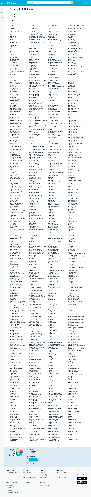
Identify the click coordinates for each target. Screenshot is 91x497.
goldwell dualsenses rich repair (17, 428)
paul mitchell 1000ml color (35, 400)
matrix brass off (13, 91)
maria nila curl (71, 131)
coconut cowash (52, 194)
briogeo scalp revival (34, 192)
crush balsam (13, 224)
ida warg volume (52, 374)
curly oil (11, 413)
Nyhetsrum (43, 475)
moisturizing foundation (73, 184)
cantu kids (12, 51)
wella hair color (71, 413)
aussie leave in (13, 385)
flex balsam (51, 266)
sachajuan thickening (73, 299)
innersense (51, 379)
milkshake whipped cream (16, 203)
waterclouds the (13, 373)
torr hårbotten (13, 370)
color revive (32, 200)
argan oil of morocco (15, 132)
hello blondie (32, 263)
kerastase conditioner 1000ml (36, 34)
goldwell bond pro (52, 302)
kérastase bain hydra (34, 286)
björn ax (50, 146)
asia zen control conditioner (35, 169)
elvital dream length (14, 177)
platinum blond (71, 249)
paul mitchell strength (34, 405)
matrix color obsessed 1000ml (75, 152)
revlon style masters (72, 290)
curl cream (12, 27)
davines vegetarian (53, 227)
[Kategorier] (2, 3)
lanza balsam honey (34, 313)
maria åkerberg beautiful (35, 359)
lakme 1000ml (13, 325)
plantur (11, 85)
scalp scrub (70, 305)
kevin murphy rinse (33, 302)
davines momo (13, 416)
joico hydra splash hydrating (55, 394)
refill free (70, 284)
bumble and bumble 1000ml (36, 195)
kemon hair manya (52, 405)
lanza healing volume (15, 102)
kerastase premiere (53, 419)
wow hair (70, 436)
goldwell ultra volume (15, 178)
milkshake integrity (33, 370)
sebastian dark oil (14, 278)
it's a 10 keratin (52, 384)
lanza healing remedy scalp (35, 325)
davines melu (32, 217)
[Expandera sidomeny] (2, 8)
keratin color (51, 423)
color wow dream (14, 408)
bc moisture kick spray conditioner (56, 125)
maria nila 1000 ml (72, 122)
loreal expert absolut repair (35, 335)
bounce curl (51, 169)
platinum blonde (71, 250)
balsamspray (13, 171)
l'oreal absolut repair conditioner (17, 322)
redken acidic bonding (15, 45)
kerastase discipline (14, 135)
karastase (50, 404)
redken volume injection (73, 275)
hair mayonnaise (52, 322)
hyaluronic (50, 353)
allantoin (12, 169)
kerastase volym (14, 319)
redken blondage (33, 414)
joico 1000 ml (13, 89)
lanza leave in (32, 54)
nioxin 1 (31, 384)
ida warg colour (32, 266)
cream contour (13, 63)
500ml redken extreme (34, 161)
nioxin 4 (31, 388)
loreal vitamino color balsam (36, 344)
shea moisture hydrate (73, 342)
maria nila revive (33, 76)
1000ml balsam (13, 77)
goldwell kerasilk (33, 255)
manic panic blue (72, 120)
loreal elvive (32, 63)
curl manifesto (32, 206)
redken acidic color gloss (74, 260)
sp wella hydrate (33, 440)
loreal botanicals (14, 88)
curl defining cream (14, 134)
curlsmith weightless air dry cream (56, 220)
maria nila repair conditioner (74, 138)
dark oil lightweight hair (34, 214)
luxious (69, 115)
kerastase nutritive (14, 315)
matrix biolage (13, 161)
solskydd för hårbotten (73, 356)
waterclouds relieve (72, 408)
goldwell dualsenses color (16, 427)
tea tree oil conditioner (73, 371)
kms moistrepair (71, 39)
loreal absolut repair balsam (16, 158)
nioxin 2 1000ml (33, 88)
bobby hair (50, 155)
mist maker (70, 178)
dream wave (13, 299)
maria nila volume (72, 145)
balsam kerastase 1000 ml (54, 111)
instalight (50, 382)
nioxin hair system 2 (72, 206)
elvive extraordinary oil (53, 253)
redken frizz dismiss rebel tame (36, 419)
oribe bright (70, 226)
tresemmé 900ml (72, 381)
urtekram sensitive (72, 393)
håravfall (50, 359)
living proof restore (33, 60)
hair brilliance (51, 315)
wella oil (69, 417)
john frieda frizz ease (15, 117)
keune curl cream (33, 46)
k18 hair (50, 402)
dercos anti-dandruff (53, 229)
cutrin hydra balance (34, 209)
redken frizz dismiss (34, 109)
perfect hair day (33, 100)
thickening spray (14, 367)
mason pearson (13, 42)
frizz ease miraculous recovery (36, 230)
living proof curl (13, 54)
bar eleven (50, 118)
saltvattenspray (71, 302)
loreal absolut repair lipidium (16, 160)
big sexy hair (13, 394)
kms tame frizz (13, 243)
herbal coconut (52, 350)
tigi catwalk (31, 151)
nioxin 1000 (32, 385)
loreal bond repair (72, 86)
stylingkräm (70, 361)
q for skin (12, 350)
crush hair (12, 411)
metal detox (70, 163)
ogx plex (70, 220)
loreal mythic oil (33, 338)
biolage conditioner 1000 (54, 135)
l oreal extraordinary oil (73, 43)
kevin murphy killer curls (73, 27)
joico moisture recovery (15, 237)
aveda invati (32, 171)
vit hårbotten (71, 397)
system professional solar (74, 368)
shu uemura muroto (33, 436)
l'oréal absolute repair (34, 48)
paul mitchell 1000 (33, 399)
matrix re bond (32, 365)
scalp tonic (70, 310)
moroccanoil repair (72, 191)
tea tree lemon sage (53, 27)
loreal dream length (14, 65)
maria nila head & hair (73, 132)
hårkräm (12, 232)
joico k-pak (51, 397)
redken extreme (13, 351)
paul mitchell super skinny (35, 407)
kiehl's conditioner (72, 34)
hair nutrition (51, 327)
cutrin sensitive (32, 210)
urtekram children (72, 388)
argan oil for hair (52, 82)
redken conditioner (72, 263)
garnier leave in (33, 241)
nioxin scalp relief (72, 207)
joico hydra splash (14, 181)
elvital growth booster (53, 249)
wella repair (70, 425)
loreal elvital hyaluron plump (74, 94)
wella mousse (71, 416)
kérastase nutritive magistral (16, 318)
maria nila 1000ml (14, 57)
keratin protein (51, 425)
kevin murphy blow (52, 439)
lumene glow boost (14, 200)
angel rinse (51, 73)
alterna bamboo (33, 163)
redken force (32, 417)
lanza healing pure (33, 324)
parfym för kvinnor (72, 240)
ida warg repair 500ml (53, 373)
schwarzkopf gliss (14, 276)
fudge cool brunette (33, 235)
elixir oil (50, 244)
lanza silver (70, 69)
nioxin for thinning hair (73, 204)
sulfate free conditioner (73, 364)
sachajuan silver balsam (73, 298)
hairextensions (51, 341)
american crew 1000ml (34, 164)
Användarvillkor (61, 465)
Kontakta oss (43, 470)
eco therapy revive (33, 226)
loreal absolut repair (34, 62)
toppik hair (70, 379)
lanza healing (71, 54)
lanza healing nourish (34, 322)
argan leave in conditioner (35, 168)
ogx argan (31, 393)
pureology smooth (14, 348)
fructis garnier (13, 114)
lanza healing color (72, 56)
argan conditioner (52, 80)
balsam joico (51, 108)
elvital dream (32, 227)
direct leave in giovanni (53, 233)
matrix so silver (13, 256)
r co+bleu (31, 411)
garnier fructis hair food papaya (17, 304)
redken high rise (33, 112)
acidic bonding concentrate (16, 282)
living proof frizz (13, 249)
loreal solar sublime (14, 198)
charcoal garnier (14, 293)
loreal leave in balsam (34, 336)
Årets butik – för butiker (29, 473)
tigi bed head (13, 215)
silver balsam (32, 437)
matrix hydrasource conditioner (75, 157)
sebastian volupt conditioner (74, 339)
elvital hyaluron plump (53, 250)
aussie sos (50, 91)
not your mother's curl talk (74, 217)
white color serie (71, 433)
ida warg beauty (14, 154)
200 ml (50, 56)
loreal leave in (13, 328)
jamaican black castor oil (35, 272)
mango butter (71, 118)
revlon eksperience (14, 356)
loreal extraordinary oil (15, 252)
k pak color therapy (53, 400)
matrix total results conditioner (36, 367)
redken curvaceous (14, 145)
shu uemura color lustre (34, 434)
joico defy (50, 391)
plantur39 (12, 76)
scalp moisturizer (72, 304)
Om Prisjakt (43, 465)
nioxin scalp (12, 342)
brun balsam (51, 171)
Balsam (28, 9)
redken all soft (13, 267)
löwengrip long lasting (34, 71)
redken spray (71, 273)
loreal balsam (13, 194)
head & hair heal (14, 433)
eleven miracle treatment (54, 243)
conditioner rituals (33, 201)
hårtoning (50, 364)
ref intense (70, 278)
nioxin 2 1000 (32, 387)
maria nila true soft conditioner (75, 143)
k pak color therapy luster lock (36, 30)
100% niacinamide (33, 160)
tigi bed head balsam (15, 148)
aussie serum (51, 89)
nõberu (69, 210)
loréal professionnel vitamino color (37, 341)
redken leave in (32, 114)
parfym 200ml (13, 74)
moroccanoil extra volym (35, 379)
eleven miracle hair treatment (55, 241)
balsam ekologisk (33, 174)
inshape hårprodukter (53, 381)
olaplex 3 (12, 48)
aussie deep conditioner (54, 83)
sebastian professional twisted (36, 428)
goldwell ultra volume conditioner (56, 309)
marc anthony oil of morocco (36, 351)
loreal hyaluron (13, 138)
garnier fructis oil (33, 240)
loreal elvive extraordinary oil (74, 96)
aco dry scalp (51, 59)
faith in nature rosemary (54, 260)
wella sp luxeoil (52, 51)
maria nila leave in (72, 135)
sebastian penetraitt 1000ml (16, 212)
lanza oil (31, 57)
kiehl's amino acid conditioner (75, 33)
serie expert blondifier (34, 132)
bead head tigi (51, 128)
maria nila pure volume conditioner (18, 333)
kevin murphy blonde (34, 301)
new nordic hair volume (15, 258)
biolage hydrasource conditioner (56, 138)
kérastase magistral (33, 292)
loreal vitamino (32, 68)
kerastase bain (51, 407)
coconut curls (51, 195)
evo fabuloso (13, 66)
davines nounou (14, 417)
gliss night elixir (52, 293)
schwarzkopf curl (14, 359)
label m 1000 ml (33, 310)
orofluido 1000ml (14, 264)
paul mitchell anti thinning (74, 243)
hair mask (50, 321)
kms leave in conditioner (35, 307)
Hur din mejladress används (32, 456)
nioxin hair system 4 (34, 91)
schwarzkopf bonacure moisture (37, 118)
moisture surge (32, 374)
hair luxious (51, 319)
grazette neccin (13, 431)
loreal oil (70, 105)
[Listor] (2, 12)
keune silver (32, 298)
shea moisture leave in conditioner (76, 348)
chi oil (49, 187)
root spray (70, 293)
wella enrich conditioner (73, 411)
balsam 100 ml (51, 102)
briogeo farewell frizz (15, 221)
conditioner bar (52, 212)
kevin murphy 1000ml (53, 433)
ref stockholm (71, 279)
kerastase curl (13, 118)
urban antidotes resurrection (36, 152)
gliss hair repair (13, 56)
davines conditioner (53, 226)
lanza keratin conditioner (73, 65)
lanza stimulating (72, 73)
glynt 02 (50, 301)
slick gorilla (70, 353)
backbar (50, 97)
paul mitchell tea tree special (36, 99)
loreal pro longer (33, 339)
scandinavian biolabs (73, 313)
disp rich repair (32, 223)
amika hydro (51, 66)
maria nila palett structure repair (75, 137)
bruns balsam (13, 105)
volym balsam (71, 400)
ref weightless (71, 282)
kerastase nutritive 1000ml (16, 316)
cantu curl (12, 404)
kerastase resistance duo (16, 187)
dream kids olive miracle (54, 237)
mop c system (32, 376)
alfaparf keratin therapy (15, 284)
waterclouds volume (34, 154)
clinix (49, 191)
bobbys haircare (52, 158)
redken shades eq (72, 272)
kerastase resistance (15, 240)
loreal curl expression (73, 91)
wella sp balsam (33, 158)
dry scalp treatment (14, 226)
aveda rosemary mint (53, 96)
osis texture (70, 232)
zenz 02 (69, 437)
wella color (70, 410)
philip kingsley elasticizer (35, 103)
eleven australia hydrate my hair (17, 301)
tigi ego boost (71, 378)
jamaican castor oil (14, 309)
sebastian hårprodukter (73, 336)
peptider (70, 244)
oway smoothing (71, 238)
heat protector (32, 261)
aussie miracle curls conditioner (56, 86)
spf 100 (69, 358)
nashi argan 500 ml (72, 198)
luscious (70, 112)
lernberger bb (71, 82)
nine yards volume (72, 201)
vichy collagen (51, 36)
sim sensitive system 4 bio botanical (37, 439)
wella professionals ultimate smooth (76, 423)
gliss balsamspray (52, 289)
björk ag (12, 397)
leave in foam (71, 79)
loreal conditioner (72, 89)
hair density (12, 180)
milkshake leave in (72, 175)
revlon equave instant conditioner (76, 287)
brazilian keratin (13, 402)
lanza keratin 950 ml (72, 63)
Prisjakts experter (10, 473)
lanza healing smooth (34, 53)
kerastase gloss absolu (53, 414)
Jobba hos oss (44, 473)
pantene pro (13, 50)
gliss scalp (50, 295)
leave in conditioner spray (74, 76)
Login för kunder (27, 475)
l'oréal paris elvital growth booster (76, 46)
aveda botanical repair (15, 388)
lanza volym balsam (34, 59)
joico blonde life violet (53, 390)
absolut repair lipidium (15, 379)
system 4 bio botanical (53, 25)
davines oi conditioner (15, 419)
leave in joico (71, 80)
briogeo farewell (33, 191)
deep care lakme (33, 220)
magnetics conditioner (34, 350)
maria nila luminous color (16, 332)
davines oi (12, 112)
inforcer (50, 378)
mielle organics (71, 166)
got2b (11, 46)
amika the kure (32, 166)
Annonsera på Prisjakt (29, 470)
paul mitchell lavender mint (35, 96)
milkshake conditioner (15, 92)
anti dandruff (51, 76)
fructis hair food (52, 269)
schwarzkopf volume (72, 332)
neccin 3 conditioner (34, 382)
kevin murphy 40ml (53, 434)
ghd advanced (51, 284)
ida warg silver (13, 235)
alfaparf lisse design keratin (16, 220)
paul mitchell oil (33, 97)
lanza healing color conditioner (36, 318)
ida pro (50, 370)
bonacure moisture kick (34, 187)
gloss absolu (51, 296)
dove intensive (51, 235)
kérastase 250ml (33, 31)
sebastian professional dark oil (17, 71)
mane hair (70, 117)
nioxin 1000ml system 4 (73, 203)
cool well (12, 25)
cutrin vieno (32, 212)
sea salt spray (13, 60)
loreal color (70, 88)
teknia (49, 28)
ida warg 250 (51, 371)
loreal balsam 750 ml (15, 195)
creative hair (51, 215)
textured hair (71, 373)
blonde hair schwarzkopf (35, 186)
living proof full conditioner (35, 333)
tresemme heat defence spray (75, 384)
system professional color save (36, 146)
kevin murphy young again (74, 31)
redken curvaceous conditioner (36, 108)
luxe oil (69, 114)
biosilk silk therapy (14, 79)
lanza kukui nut (71, 68)
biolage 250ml (32, 180)
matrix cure (70, 154)
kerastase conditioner (53, 411)
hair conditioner (52, 318)
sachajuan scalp (33, 425)
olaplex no (70, 223)
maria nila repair (14, 140)
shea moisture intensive (73, 344)
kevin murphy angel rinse (54, 436)
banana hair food (52, 117)
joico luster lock (33, 282)
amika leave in (51, 69)
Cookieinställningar (62, 473)
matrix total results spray (35, 368)
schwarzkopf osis (14, 103)
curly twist (50, 223)
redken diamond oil (33, 416)
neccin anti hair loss (72, 200)
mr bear (69, 194)
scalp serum (70, 307)
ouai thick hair (71, 235)
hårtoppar (50, 365)
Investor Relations (45, 478)
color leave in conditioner (35, 198)
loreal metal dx (71, 103)
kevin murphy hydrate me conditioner (77, 25)
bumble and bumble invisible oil (56, 172)
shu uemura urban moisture (35, 138)
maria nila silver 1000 (34, 358)
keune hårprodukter (53, 431)
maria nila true (71, 141)
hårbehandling (51, 361)
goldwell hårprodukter (53, 305)
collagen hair (51, 200)
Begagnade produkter (12, 485)
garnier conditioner (52, 278)
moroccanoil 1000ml (15, 59)
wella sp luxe (71, 427)
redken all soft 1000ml (15, 269)
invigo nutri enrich (33, 269)
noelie (69, 215)
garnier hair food (14, 40)
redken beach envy (33, 413)
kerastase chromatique (34, 289)
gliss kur (50, 292)
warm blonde (71, 402)
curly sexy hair (51, 221)
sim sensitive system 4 (15, 146)
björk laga (50, 141)
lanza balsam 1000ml (34, 312)
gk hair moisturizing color (54, 287)
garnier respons (13, 80)
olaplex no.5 (13, 207)
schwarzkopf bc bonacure (16, 28)
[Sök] (71, 2)
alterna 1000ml (13, 381)
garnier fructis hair (52, 279)
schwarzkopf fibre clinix (73, 325)
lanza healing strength (15, 192)
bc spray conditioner (53, 126)
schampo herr (71, 315)
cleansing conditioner (15, 96)
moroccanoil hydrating (73, 189)
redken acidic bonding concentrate (76, 256)
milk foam (70, 168)
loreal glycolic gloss (72, 99)
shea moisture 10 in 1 (73, 341)
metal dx (70, 164)
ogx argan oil (13, 263)
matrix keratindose (72, 158)
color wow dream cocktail (54, 206)
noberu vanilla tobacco (73, 214)
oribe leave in (71, 229)
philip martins (71, 246)
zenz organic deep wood (54, 53)
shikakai (31, 137)
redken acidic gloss (72, 261)
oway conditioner (72, 237)
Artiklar (8, 470)
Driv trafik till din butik (29, 468)
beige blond (51, 132)
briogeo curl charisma (15, 151)
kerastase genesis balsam (16, 123)
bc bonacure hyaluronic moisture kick (57, 123)
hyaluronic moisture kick (15, 436)
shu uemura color (33, 433)
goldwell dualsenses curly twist (36, 249)
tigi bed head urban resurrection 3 (56, 33)
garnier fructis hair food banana (17, 229)
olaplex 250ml (13, 37)
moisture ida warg (33, 371)
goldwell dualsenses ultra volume (37, 253)
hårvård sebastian (33, 264)
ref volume (12, 270)
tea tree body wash (14, 279)
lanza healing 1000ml (34, 51)
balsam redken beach (53, 114)
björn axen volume (14, 400)
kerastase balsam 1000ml (35, 33)
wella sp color (51, 48)
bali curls (50, 99)
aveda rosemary (33, 172)
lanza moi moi (32, 328)
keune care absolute (53, 428)
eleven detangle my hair (15, 174)
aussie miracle (51, 85)
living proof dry (71, 83)
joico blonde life (33, 27)
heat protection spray (53, 348)
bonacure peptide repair (15, 149)
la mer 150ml (32, 309)
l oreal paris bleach (72, 45)
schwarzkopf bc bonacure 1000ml (18, 210)
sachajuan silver (33, 427)
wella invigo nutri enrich (15, 374)
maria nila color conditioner (74, 126)
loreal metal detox (72, 102)
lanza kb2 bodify (71, 60)
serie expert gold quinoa (15, 362)
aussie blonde (13, 384)
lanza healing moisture (15, 246)
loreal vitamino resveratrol (35, 345)
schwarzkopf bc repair (34, 117)
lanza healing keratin (34, 321)
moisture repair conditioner (35, 373)
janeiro (50, 385)
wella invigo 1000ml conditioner (17, 218)
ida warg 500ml (13, 68)
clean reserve (13, 223)
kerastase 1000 (33, 284)
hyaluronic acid (52, 355)
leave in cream (71, 77)
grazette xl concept (33, 260)
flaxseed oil (51, 264)
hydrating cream (52, 358)
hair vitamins (51, 338)
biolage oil (50, 140)
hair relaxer (12, 152)
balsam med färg (52, 112)
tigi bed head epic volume (54, 31)
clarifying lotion (52, 189)
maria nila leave (33, 356)
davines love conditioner (16, 414)
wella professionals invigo (16, 168)
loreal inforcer (13, 197)
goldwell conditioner (53, 304)
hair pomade (51, 332)
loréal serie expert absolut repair (37, 342)
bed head (50, 129)
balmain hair (51, 100)
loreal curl (12, 250)
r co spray (31, 105)
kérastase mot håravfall (15, 186)
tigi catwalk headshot (53, 34)
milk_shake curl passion (15, 341)
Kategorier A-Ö (10, 480)
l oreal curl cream (72, 42)
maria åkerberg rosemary (35, 79)
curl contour (51, 218)
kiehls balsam (71, 36)
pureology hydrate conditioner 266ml (76, 253)
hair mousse (51, 325)
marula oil (70, 148)
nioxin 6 (31, 89)
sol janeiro (70, 355)
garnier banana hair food (54, 276)
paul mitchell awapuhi (34, 94)
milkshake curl (71, 172)
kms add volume (14, 241)
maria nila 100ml (72, 123)
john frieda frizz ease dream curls (18, 310)
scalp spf (70, 309)
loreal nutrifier (32, 65)
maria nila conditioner (73, 129)
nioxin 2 (12, 34)
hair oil (50, 328)
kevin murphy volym (72, 30)
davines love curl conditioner (36, 215)
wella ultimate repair (72, 431)
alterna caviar (13, 286)
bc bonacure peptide (34, 177)
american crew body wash (16, 289)
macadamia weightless (34, 348)
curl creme (12, 172)
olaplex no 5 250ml (33, 396)
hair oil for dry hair (52, 330)
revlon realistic (71, 289)
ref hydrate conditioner (73, 276)
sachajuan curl (32, 423)
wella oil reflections (53, 46)
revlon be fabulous (14, 272)
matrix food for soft (72, 155)
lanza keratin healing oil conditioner (76, 66)
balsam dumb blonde (53, 105)
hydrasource (51, 356)
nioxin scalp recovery (15, 83)
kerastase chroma (52, 410)
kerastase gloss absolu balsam (55, 416)
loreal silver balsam (72, 111)
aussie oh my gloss (53, 88)
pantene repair (32, 92)
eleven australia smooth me (16, 302)
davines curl (13, 106)
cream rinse (51, 214)
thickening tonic (52, 30)
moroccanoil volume (72, 192)
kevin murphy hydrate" (15, 321)
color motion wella (52, 203)
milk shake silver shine (34, 83)
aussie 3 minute (13, 290)
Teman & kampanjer (11, 475)
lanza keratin (71, 62)
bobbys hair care (52, 157)
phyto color (70, 247)
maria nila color (13, 201)
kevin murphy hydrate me (16, 31)
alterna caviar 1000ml (15, 287)
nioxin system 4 (13, 261)
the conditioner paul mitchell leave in (76, 374)
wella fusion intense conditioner (36, 155)
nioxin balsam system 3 (34, 391)
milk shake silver (33, 82)
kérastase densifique (15, 122)
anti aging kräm (52, 74)
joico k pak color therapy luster (36, 278)
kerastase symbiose (53, 420)
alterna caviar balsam (15, 382)
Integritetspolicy (61, 470)
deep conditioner (33, 221)
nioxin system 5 (13, 143)
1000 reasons (51, 54)
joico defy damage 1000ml (54, 393)
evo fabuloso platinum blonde (36, 229)
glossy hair (51, 298)
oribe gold (31, 397)
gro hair (50, 312)
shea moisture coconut (15, 364)
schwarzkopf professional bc (36, 123)
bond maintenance (33, 189)
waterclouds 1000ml (72, 404)
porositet (70, 252)
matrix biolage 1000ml (15, 255)
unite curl (70, 387)
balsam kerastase (52, 109)
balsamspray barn (52, 115)
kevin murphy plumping (15, 30)
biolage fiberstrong (33, 181)
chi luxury (50, 186)
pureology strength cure (15, 266)
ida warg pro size (14, 440)
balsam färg (51, 106)
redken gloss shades (73, 269)
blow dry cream (52, 154)
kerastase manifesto (34, 40)
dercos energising (52, 230)
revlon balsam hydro (34, 115)
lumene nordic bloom (15, 253)
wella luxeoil (51, 45)
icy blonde (50, 368)
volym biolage (51, 37)
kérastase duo (13, 238)
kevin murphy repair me (15, 82)
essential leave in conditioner (55, 256)
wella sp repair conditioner (74, 430)
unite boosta (70, 385)
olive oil (69, 224)
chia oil (30, 197)
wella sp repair (71, 428)
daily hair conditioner (53, 224)
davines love (13, 97)
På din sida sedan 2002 (12, 468)
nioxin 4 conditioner (33, 390)
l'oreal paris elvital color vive (36, 50)
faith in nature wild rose (54, 261)
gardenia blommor (52, 275)
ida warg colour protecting (16, 437)
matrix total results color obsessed (37, 80)
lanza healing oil (14, 137)
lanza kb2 (31, 327)
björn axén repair (33, 184)
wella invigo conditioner (34, 157)
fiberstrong (50, 263)
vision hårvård (71, 396)
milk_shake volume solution (74, 171)
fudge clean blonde (14, 422)
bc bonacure (32, 175)
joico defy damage (33, 276)
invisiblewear (32, 270)
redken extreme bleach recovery (75, 267)
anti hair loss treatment (53, 77)
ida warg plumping (14, 99)
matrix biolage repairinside (35, 364)
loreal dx (70, 92)
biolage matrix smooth (15, 396)
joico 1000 (31, 25)
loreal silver (70, 109)
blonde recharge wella (53, 152)
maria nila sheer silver (73, 140)
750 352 (50, 57)
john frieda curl (52, 387)
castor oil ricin (51, 183)
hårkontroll (12, 53)
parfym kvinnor (71, 241)
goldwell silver (51, 307)
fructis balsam (32, 232)
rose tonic (70, 295)
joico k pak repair (33, 281)
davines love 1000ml (15, 295)
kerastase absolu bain (15, 312)
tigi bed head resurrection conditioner (38, 149)
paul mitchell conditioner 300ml (36, 404)
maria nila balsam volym (35, 74)
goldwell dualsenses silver (35, 250)
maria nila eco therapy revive (36, 355)
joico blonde (32, 275)
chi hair (50, 184)
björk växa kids (52, 145)
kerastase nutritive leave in (54, 417)
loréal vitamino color (34, 69)
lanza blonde (32, 315)
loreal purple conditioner (73, 108)
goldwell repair (13, 430)
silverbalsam (32, 140)
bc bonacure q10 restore (35, 178)
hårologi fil (12, 233)
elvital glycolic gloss (53, 247)
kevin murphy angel (14, 189)
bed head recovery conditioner (55, 131)
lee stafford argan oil (34, 332)
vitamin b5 (70, 399)
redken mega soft (14, 355)
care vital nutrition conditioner (55, 181)
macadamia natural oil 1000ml (36, 347)
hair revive (50, 335)
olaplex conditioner (72, 221)
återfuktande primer (72, 439)
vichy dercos (71, 394)
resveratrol (70, 286)
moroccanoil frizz (72, 187)
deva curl (50, 232)
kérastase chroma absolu (35, 287)
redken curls (70, 266)
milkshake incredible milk (74, 174)
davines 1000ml (13, 39)
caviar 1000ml (13, 405)
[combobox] (48, 2)
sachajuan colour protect (74, 296)
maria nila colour (72, 128)
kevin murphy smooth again (16, 191)
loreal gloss (70, 97)
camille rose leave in (53, 175)
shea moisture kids (33, 135)
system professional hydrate (36, 148)
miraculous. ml (71, 177)
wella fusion (12, 217)
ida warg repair (32, 267)
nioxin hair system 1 (14, 206)
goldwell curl (13, 230)
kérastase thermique (15, 155)
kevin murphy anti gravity (54, 437)
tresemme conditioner (73, 382)
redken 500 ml (13, 209)
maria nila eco (32, 353)
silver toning (13, 365)
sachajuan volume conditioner (75, 301)
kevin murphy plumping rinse (74, 28)
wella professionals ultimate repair (76, 422)
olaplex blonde (13, 73)
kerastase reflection (33, 293)
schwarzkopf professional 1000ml (76, 327)
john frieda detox (33, 273)
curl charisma (32, 204)
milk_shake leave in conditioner (36, 85)
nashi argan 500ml (14, 94)
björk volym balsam (53, 143)
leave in (31, 330)
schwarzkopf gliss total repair (36, 122)
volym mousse (13, 371)
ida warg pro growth (14, 439)
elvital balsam (13, 175)
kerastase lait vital (14, 313)
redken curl (70, 264)
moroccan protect (72, 186)
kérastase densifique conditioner (37, 37)
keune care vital (52, 430)
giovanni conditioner (53, 286)
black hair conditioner (53, 151)
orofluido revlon (71, 230)
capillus (50, 178)
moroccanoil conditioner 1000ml (37, 378)
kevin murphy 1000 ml (34, 299)
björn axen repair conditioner (55, 149)
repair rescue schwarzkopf (35, 422)
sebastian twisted (14, 166)
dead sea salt (13, 86)
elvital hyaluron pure (53, 252)
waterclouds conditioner (73, 405)
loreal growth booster (73, 100)
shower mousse (33, 431)
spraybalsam (32, 141)
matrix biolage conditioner (35, 362)
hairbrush (50, 339)
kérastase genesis (14, 100)
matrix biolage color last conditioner (37, 361)
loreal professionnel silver (16, 126)
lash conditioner (71, 74)
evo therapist (51, 258)
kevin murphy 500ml (15, 125)
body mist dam (51, 160)
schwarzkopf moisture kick (16, 361)
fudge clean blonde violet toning (56, 270)
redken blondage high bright (36, 106)
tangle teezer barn (72, 370)
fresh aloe (50, 267)
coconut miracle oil (52, 197)
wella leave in (51, 43)
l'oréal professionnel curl (16, 324)
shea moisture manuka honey (17, 214)
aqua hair (50, 79)
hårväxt (50, 367)
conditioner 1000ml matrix (16, 410)
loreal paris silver (33, 66)
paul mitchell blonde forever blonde (37, 402)
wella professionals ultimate (74, 420)
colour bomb (51, 207)
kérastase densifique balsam (36, 36)
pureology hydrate (14, 163)
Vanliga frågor (44, 468)
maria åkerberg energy (15, 335)
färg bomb (12, 425)
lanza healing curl (33, 319)
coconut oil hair (52, 198)
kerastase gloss (52, 413)
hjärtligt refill (51, 351)
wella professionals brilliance (17, 376)
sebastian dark (71, 333)
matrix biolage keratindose (16, 339)
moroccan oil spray (14, 204)
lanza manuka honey (34, 56)
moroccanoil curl (14, 141)
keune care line (32, 45)
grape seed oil (51, 310)
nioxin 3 (12, 260)
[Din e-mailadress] (37, 453)
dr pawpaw (31, 224)
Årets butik (9, 478)
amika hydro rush (52, 68)
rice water (70, 292)
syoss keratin (32, 143)
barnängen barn (52, 122)
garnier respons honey (53, 282)
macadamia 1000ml (14, 330)
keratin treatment (52, 427)
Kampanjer (9, 483)
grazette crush (13, 115)
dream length (13, 298)
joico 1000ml (51, 388)
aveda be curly (51, 92)
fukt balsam (51, 272)
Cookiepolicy (60, 468)
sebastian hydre (33, 128)
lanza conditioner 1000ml (35, 316)
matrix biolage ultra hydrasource (75, 151)
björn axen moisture (53, 148)
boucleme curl (51, 168)
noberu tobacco (71, 212)
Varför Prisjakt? (27, 465)
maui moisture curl (72, 161)
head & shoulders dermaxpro (55, 342)
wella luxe (70, 414)
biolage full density (52, 137)
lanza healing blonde (15, 244)
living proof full (71, 85)
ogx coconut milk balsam (35, 394)
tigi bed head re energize (16, 368)
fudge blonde (32, 233)
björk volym (12, 399)
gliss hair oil (51, 290)
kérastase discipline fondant (36, 290)
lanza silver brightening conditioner (76, 71)
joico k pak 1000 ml (33, 28)
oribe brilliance (71, 227)
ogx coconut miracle (15, 344)
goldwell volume (33, 256)
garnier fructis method (53, 281)
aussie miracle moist (15, 111)
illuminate (50, 376)
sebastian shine (33, 430)
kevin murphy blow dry (53, 440)
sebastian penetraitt (14, 131)
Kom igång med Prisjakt (12, 465)
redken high (32, 111)
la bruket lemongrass (73, 50)
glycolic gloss (51, 299)
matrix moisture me (72, 160)
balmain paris (13, 391)
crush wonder (51, 217)
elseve (11, 227)
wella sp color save (53, 50)
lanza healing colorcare (15, 157)
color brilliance (51, 201)
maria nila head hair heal (16, 128)
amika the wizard (52, 71)
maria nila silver (33, 77)
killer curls (70, 37)
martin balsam (71, 146)
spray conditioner (72, 359)
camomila (50, 177)
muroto (30, 381)
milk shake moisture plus (16, 129)
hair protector (51, 333)
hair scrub (50, 336)
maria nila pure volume (15, 109)
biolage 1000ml (52, 134)
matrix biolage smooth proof (74, 149)
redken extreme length (15, 353)
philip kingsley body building (36, 102)
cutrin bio (31, 207)
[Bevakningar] (2, 17)
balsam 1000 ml (52, 103)
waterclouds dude (72, 407)
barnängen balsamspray (54, 120)
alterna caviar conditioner (54, 60)
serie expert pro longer (34, 134)
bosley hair (51, 166)
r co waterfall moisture (73, 255)
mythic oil (70, 195)
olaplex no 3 (13, 69)
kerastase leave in (14, 184)
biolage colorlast (14, 292)
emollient (50, 255)
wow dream (70, 434)
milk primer (70, 169)
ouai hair (70, 233)
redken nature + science (73, 270)
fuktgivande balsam (53, 273)
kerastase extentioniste (34, 39)
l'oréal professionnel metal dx (75, 48)
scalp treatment (71, 312)
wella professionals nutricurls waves (18, 378)
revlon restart (13, 358)
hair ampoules (51, 313)
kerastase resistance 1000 (35, 295)
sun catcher (70, 365)
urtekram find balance (73, 391)
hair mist (50, 324)
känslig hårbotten (72, 40)
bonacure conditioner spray (55, 161)
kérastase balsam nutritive (54, 408)
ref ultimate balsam (72, 281)
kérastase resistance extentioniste (37, 296)
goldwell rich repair (14, 307)
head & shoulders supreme (54, 344)
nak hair (69, 197)
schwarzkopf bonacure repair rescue (38, 120)
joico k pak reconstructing (35, 279)
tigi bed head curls (72, 376)
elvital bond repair (52, 246)
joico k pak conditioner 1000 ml (55, 396)
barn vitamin (13, 393)
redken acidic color (72, 258)
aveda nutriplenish (52, 94)
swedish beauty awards (73, 367)
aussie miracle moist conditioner (17, 387)
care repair (51, 180)
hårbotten (50, 362)
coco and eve (13, 407)
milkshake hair (32, 86)
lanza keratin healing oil (15, 108)
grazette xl (31, 258)
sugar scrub (70, 362)
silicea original (13, 62)
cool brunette (32, 203)
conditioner (51, 209)
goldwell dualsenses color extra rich (18, 305)
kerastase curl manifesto (16, 120)
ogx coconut (70, 218)
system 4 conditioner (34, 145)
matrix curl (12, 43)
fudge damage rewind (15, 423)
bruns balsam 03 (33, 194)
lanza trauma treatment (15, 327)
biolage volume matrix (34, 183)
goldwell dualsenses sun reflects (37, 252)
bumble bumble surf (53, 174)
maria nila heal (71, 134)
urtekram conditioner (73, 390)
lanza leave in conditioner (16, 247)
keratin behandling (52, 422)
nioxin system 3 (71, 209)
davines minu (13, 296)
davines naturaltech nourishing (36, 218)
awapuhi (12, 390)
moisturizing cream (72, 183)
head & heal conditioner (15, 434)
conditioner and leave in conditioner (57, 210)
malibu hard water (33, 73)
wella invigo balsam (53, 39)
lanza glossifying (72, 53)
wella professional (72, 419)
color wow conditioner (53, 204)
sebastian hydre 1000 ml (74, 335)
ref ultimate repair (33, 420)
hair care (50, 316)
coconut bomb (51, 192)
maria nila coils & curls (73, 125)
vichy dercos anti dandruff (16, 281)
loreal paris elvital (72, 106)
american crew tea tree (53, 65)
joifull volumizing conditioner (55, 399)
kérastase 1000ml (14, 33)
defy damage (13, 420)
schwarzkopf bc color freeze (16, 164)
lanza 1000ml (13, 36)
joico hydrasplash (14, 183)
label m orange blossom (73, 51)
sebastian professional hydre (74, 338)
